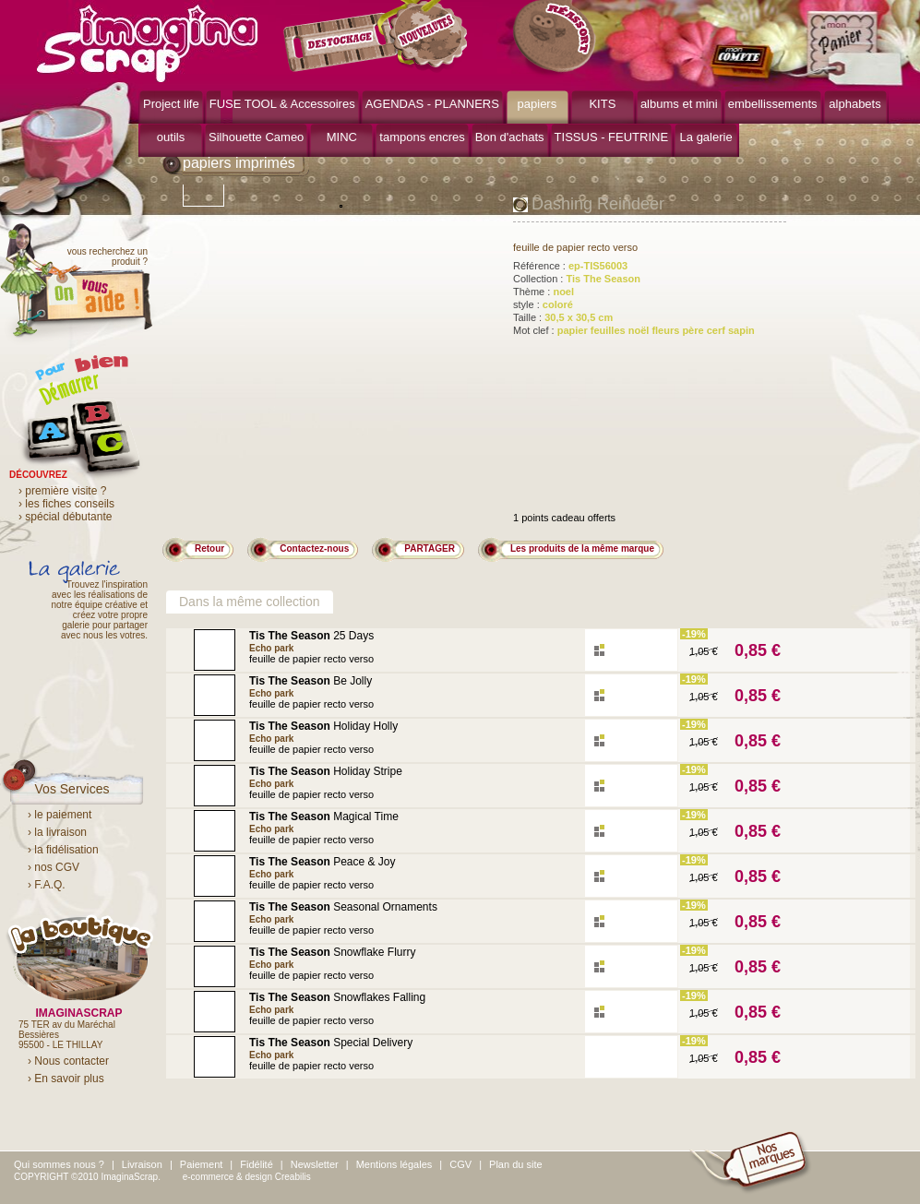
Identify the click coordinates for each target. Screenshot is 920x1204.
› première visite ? (62, 490)
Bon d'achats (509, 137)
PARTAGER (429, 548)
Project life (171, 104)
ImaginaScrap (147, 41)
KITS (602, 104)
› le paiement (59, 814)
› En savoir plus (66, 1078)
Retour (209, 548)
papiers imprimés (239, 163)
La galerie (706, 137)
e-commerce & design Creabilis (247, 1177)
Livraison (142, 1164)
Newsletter (315, 1164)
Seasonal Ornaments (343, 906)
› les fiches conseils (66, 503)
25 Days (311, 635)
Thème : (543, 291)
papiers (537, 104)
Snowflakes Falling (337, 997)
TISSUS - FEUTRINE (612, 137)
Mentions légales (394, 1164)
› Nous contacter (68, 1061)
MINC (342, 137)
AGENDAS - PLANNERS (432, 104)
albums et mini (679, 104)
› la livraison (57, 832)
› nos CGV (53, 867)
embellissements (773, 104)
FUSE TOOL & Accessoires (282, 104)
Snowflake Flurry (332, 952)
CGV (460, 1164)
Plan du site (515, 1164)
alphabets (854, 104)
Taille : (563, 317)
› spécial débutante (65, 516)
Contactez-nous (314, 548)
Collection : (576, 278)
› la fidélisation (63, 849)
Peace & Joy (322, 861)
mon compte (745, 62)
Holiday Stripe (325, 771)
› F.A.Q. (47, 884)
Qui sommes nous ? (59, 1164)
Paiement (201, 1164)
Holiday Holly (323, 726)
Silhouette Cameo (256, 137)
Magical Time (324, 816)
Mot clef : (634, 330)
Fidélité (256, 1164)
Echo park (271, 648)
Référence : (570, 265)
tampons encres (422, 137)
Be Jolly (310, 680)
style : (543, 304)
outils (171, 137)
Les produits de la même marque (582, 548)
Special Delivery (330, 1042)
